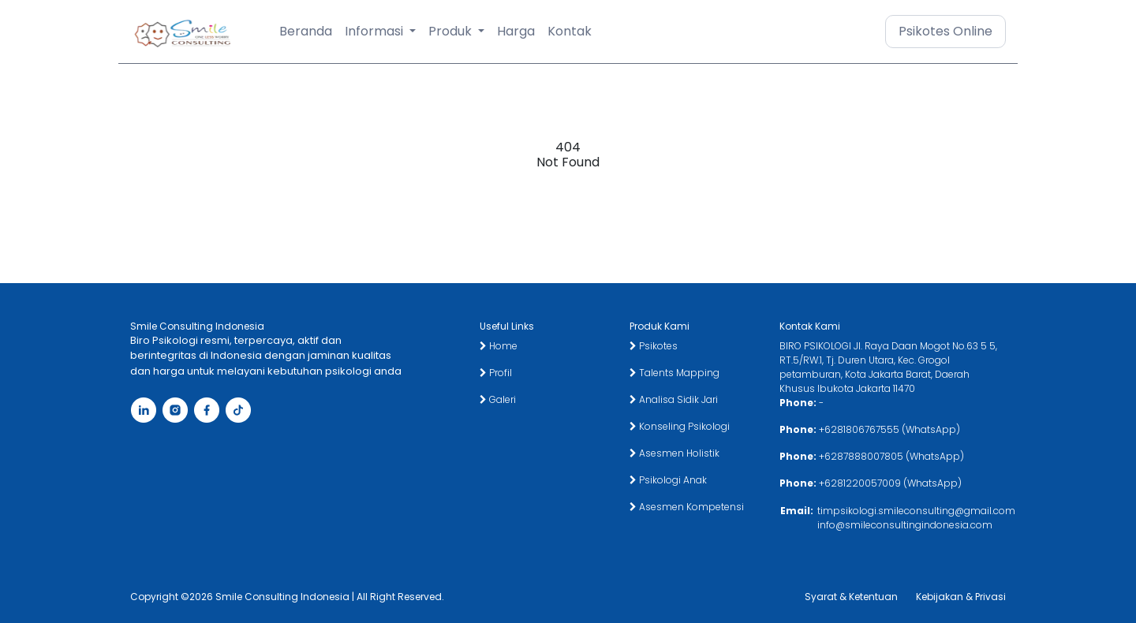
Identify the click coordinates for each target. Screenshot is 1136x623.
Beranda (305, 31)
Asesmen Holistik (674, 453)
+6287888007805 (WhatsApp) (891, 456)
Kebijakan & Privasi (961, 596)
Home (499, 346)
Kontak (569, 31)
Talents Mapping (674, 372)
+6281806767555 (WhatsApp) (889, 429)
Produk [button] (451, 31)
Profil (496, 372)
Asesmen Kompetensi (687, 506)
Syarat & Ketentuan (851, 596)
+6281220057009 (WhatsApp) (890, 483)
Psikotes (654, 346)
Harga (516, 31)
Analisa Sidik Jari (674, 399)
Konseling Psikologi (680, 426)
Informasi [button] (375, 31)
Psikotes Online (945, 31)
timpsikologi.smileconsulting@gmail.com (916, 510)
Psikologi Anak (668, 480)
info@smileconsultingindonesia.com (904, 525)
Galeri (498, 399)
